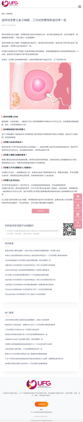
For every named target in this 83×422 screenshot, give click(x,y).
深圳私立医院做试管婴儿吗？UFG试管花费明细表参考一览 (26, 334)
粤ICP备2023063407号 (41, 416)
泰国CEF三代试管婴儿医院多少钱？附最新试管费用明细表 (26, 354)
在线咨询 (40, 211)
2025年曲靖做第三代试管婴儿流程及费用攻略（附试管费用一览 (28, 260)
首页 (3, 14)
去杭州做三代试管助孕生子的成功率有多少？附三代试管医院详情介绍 (30, 280)
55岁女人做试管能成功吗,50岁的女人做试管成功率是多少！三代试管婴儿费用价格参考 (36, 255)
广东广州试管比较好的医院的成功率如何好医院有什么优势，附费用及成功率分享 (34, 359)
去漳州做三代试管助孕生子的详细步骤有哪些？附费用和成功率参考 (29, 284)
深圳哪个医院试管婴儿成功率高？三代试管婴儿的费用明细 (26, 363)
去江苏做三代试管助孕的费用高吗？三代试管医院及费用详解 (27, 275)
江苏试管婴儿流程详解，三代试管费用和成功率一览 (23, 349)
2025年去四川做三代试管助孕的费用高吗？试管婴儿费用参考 (27, 270)
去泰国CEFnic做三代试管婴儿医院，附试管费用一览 (24, 339)
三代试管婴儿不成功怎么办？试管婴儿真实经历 (22, 329)
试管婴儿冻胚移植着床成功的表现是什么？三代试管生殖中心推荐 (28, 344)
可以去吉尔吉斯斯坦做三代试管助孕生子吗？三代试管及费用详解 (28, 289)
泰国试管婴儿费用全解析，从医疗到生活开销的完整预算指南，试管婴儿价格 (32, 250)
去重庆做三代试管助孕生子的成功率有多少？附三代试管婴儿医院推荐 (30, 265)
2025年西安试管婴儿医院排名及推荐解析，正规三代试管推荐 (27, 320)
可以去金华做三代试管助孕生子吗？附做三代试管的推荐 (25, 294)
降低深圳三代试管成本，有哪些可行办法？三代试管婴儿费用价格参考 (30, 325)
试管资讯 (9, 14)
